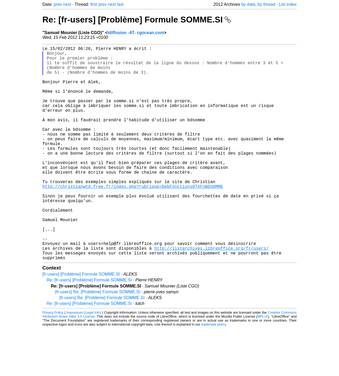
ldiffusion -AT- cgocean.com (136, 32)
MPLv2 (262, 364)
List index (288, 4)
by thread (266, 4)
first (93, 4)
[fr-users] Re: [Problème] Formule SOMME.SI (97, 339)
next (67, 4)
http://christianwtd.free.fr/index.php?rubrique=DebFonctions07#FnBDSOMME (132, 218)
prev (58, 4)
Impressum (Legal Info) (83, 360)
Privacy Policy (53, 360)
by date (248, 4)
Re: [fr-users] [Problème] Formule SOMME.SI (136, 19)
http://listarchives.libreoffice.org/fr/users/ (211, 293)
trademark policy (213, 372)
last (120, 4)
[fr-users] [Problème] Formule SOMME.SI (81, 321)
